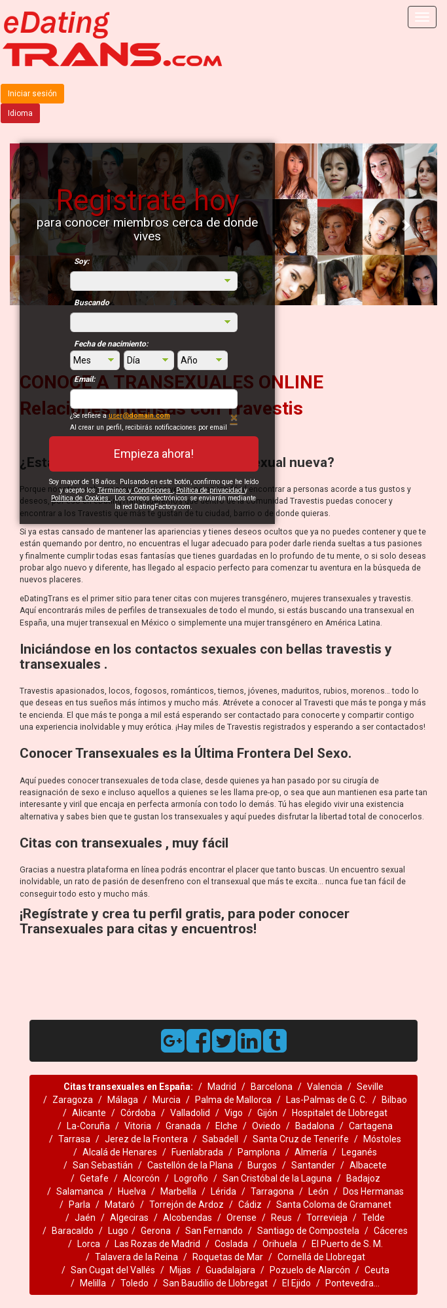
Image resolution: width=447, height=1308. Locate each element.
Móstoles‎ (382, 1139)
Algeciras (129, 1217)
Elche (226, 1126)
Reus (281, 1217)
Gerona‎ (156, 1230)
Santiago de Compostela (308, 1230)
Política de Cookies (81, 498)
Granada (183, 1126)
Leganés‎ (359, 1152)
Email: (84, 379)
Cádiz (250, 1204)
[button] (405, 224)
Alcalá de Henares (119, 1152)
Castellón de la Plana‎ (190, 1165)
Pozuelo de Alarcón (310, 1270)
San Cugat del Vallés (113, 1270)
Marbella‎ (178, 1191)
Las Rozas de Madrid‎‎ (157, 1244)
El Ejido (296, 1283)
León (318, 1191)
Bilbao (394, 1099)
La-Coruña (88, 1126)
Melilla (93, 1283)
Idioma (20, 113)
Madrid (221, 1086)
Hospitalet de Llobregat (339, 1113)
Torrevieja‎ (327, 1217)
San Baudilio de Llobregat (215, 1283)
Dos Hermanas (373, 1191)
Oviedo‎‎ (266, 1126)
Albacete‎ (368, 1165)
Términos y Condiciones (135, 490)
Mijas (180, 1270)
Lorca (88, 1244)
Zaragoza (72, 1099)
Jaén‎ (85, 1217)
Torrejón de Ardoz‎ (186, 1204)
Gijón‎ (267, 1113)
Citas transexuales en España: (128, 1086)
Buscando (91, 302)
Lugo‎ (118, 1230)
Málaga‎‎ (122, 1099)
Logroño (191, 1178)
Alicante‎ (89, 1113)
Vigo (233, 1113)
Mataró (120, 1204)
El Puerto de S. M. (347, 1244)
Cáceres (391, 1230)
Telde (373, 1217)
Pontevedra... (352, 1283)
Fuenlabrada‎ (197, 1152)
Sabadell (220, 1139)
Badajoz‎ (363, 1178)
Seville (370, 1086)
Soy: (81, 261)
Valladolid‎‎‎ (190, 1113)
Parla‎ (79, 1204)
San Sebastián (103, 1165)
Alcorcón (141, 1178)
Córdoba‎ (138, 1113)
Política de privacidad (210, 490)
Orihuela (279, 1244)
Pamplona (259, 1152)
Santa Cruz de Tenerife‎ (301, 1139)
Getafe (94, 1178)
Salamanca (79, 1191)
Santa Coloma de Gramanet (333, 1204)
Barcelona (272, 1086)
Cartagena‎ (371, 1126)
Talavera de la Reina (136, 1257)
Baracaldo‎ (73, 1230)
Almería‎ (311, 1152)
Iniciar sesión (32, 93)
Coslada (231, 1244)
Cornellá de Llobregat (321, 1257)
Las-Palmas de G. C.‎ (326, 1099)
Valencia (324, 1086)
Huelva (132, 1191)
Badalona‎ (314, 1126)
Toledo (134, 1283)
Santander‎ (313, 1165)
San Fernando (214, 1230)
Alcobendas (187, 1217)
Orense (241, 1217)
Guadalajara (230, 1270)
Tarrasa (74, 1139)
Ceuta (377, 1270)
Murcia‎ (166, 1099)
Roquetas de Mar (227, 1257)
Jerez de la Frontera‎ (146, 1139)
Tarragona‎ (272, 1191)
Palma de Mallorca (233, 1099)
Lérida (223, 1191)
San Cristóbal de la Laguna (277, 1178)
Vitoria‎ (137, 1126)
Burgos (262, 1165)
